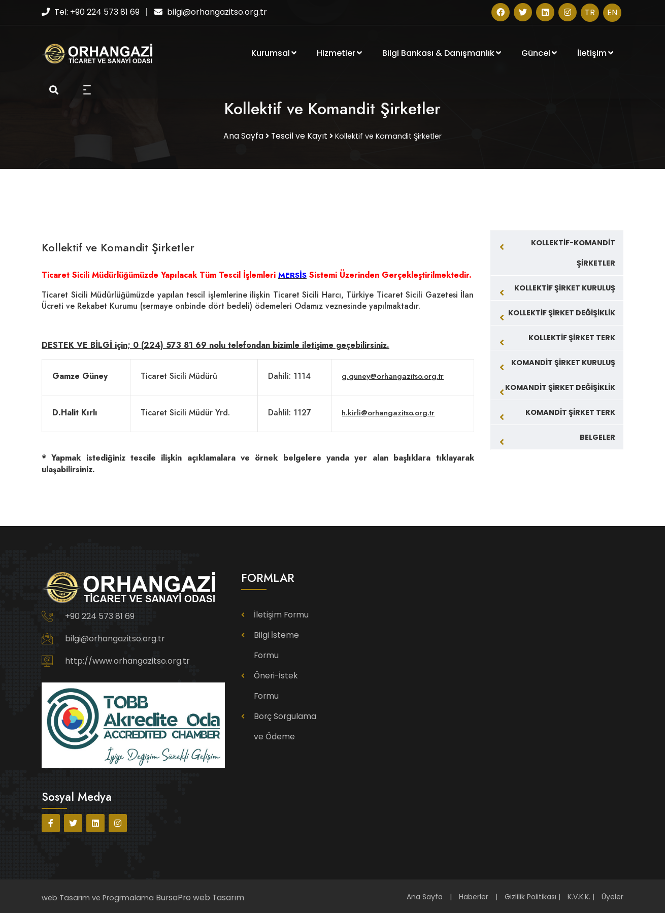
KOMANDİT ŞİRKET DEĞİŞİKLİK (560, 386)
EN (612, 12)
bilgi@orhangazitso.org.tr (115, 637)
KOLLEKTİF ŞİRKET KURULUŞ (564, 286)
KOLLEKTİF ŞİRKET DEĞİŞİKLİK (561, 311)
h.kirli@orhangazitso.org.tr (386, 411)
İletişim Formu (279, 613)
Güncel (539, 54)
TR (590, 12)
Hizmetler (339, 54)
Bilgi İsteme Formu (287, 634)
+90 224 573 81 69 (100, 615)
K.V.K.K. (579, 896)
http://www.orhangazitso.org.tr (127, 660)
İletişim (595, 54)
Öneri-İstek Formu (287, 654)
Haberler (473, 896)
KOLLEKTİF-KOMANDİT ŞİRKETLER (573, 251)
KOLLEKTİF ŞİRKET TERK (571, 336)
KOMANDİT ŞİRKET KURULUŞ (563, 361)
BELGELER (597, 436)
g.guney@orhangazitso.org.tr (391, 375)
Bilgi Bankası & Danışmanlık (441, 54)
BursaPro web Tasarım (197, 896)
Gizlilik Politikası (530, 896)
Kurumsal (273, 54)
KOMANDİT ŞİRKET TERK (570, 411)
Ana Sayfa (425, 896)
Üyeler (612, 896)
